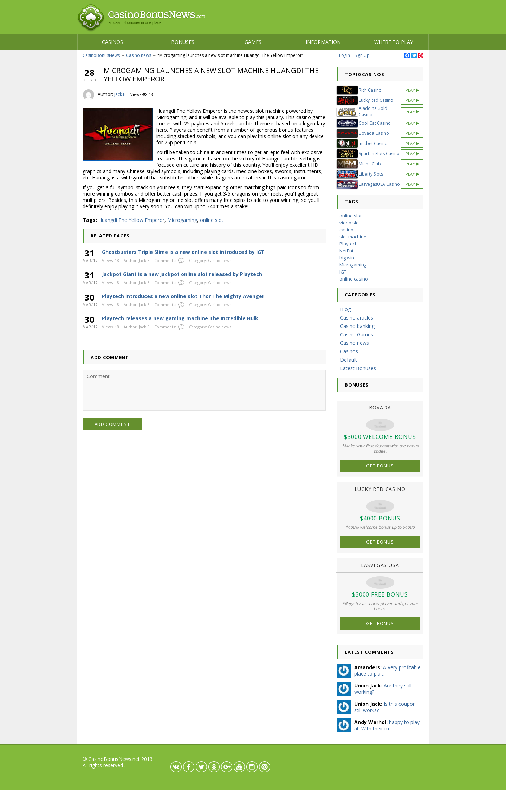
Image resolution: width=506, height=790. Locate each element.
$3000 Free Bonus (380, 594)
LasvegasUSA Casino (379, 184)
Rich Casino (370, 90)
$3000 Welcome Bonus (380, 437)
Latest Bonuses (358, 368)
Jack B (120, 94)
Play (412, 90)
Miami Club (370, 164)
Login (344, 55)
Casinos (112, 42)
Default (348, 359)
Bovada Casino (374, 133)
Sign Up (362, 55)
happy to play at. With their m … (387, 725)
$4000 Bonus (380, 518)
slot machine (352, 236)
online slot (211, 220)
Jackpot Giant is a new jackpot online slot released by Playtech (182, 274)
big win (346, 258)
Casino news (138, 55)
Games (253, 42)
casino (346, 229)
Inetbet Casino (373, 143)
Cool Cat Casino (375, 123)
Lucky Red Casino (376, 100)
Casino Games (356, 334)
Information (323, 42)
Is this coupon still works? (385, 706)
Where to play (393, 42)
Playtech (348, 244)
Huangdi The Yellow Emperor (131, 220)
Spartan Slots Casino (379, 154)
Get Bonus (380, 465)
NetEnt (346, 251)
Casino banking (357, 326)
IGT (342, 272)
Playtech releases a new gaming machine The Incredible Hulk (180, 318)
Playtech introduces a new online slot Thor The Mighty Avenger (183, 296)
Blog (345, 309)
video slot (349, 222)
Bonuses (182, 42)
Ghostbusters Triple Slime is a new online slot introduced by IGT (183, 252)
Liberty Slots (371, 174)
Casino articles (356, 317)
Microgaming (182, 220)
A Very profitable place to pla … (387, 670)
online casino (353, 279)
